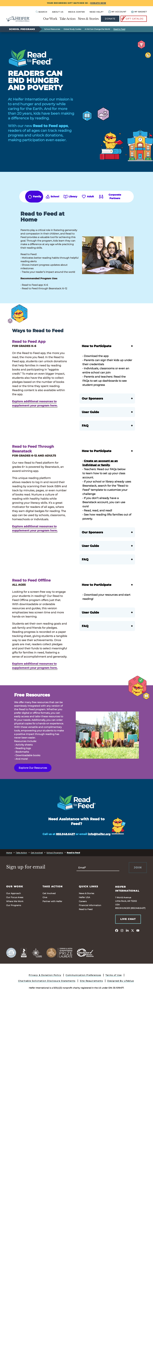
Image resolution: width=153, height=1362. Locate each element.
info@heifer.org (99, 834)
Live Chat (128, 919)
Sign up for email (25, 867)
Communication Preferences (83, 975)
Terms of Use (113, 975)
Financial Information (90, 905)
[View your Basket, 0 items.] (139, 11)
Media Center (76, 12)
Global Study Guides (72, 29)
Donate (110, 18)
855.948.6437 (65, 834)
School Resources (52, 29)
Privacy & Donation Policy (45, 975)
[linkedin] (127, 930)
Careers (83, 901)
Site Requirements (91, 981)
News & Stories (88, 18)
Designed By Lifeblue (120, 981)
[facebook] (116, 930)
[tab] (34, 196)
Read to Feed (119, 29)
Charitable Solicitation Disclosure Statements (46, 981)
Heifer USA (84, 897)
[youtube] (137, 930)
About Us (57, 12)
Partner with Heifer (52, 901)
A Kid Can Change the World (97, 29)
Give (45, 897)
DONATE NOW (98, 3)
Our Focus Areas (14, 897)
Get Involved (37, 853)
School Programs (22, 29)
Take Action (67, 18)
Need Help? (97, 12)
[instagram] (121, 930)
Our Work (50, 18)
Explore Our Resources (33, 767)
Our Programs (13, 905)
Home (9, 853)
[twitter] (132, 930)
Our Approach (13, 893)
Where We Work (14, 901)
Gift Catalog (132, 18)
